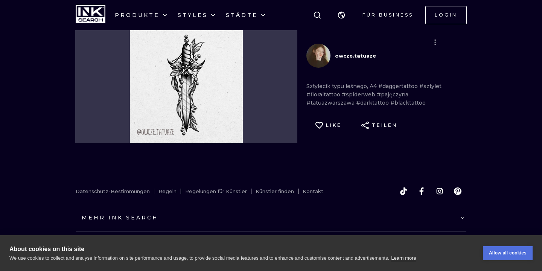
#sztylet (430, 86)
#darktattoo (373, 102)
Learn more (403, 258)
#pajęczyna (392, 94)
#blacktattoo (408, 102)
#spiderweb (359, 94)
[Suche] (317, 15)
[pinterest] (458, 191)
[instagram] (440, 191)
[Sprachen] (341, 15)
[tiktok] (403, 191)
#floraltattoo (324, 94)
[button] (341, 15)
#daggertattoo (398, 86)
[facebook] (422, 191)
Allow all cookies (508, 253)
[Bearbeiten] (435, 42)
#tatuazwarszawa (331, 102)
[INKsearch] (90, 15)
